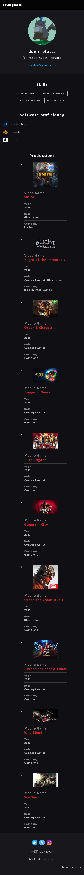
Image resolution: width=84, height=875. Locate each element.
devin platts (12, 5)
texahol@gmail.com (42, 65)
